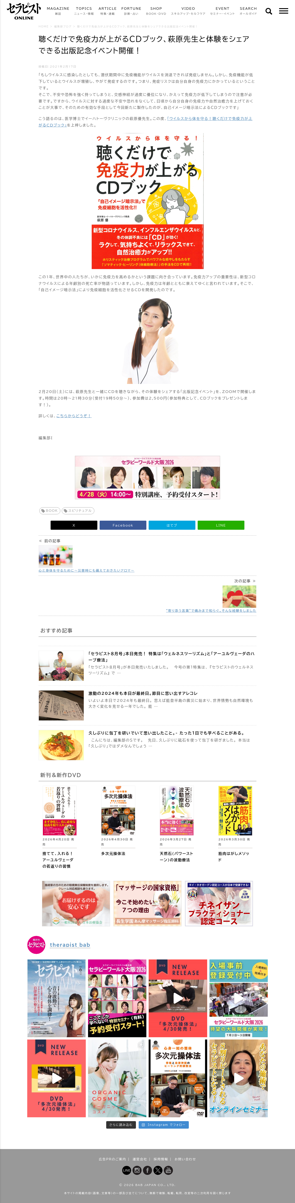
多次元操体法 (113, 853)
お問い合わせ (185, 1159)
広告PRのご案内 (112, 1159)
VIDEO (188, 11)
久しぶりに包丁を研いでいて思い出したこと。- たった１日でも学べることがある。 (166, 733)
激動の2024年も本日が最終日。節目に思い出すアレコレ (143, 693)
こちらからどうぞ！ (74, 416)
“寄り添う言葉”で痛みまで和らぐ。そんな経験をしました (211, 610)
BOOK (52, 510)
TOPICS (84, 11)
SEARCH (248, 11)
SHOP (156, 11)
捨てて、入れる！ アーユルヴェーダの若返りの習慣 (58, 860)
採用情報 (161, 1159)
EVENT (222, 11)
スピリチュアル (80, 510)
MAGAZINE (58, 11)
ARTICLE (108, 11)
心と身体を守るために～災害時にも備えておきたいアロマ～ (87, 570)
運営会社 (140, 1159)
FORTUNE (131, 11)
